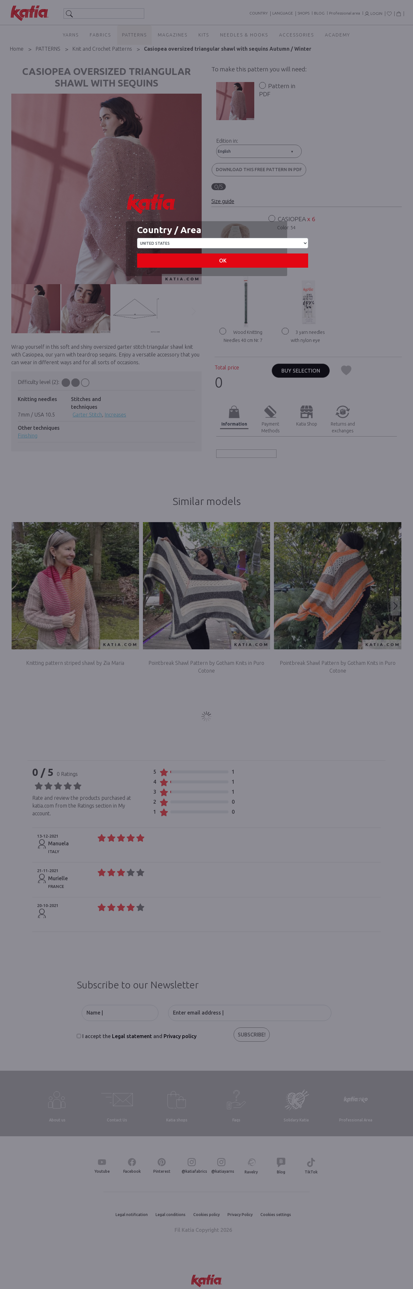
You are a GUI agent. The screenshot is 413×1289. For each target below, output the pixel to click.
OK (223, 260)
